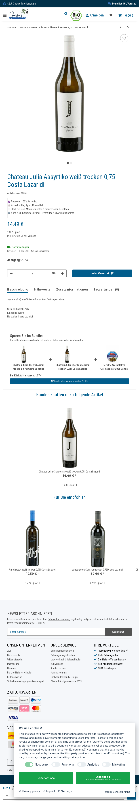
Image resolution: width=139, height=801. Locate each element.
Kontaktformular (59, 672)
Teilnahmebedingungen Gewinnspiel (25, 681)
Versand (32, 235)
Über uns (11, 668)
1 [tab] (68, 163)
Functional (68, 764)
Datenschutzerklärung (59, 619)
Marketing (118, 764)
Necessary (42, 764)
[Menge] (32, 273)
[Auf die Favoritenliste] (124, 38)
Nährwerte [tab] (42, 289)
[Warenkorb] (125, 16)
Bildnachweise (14, 677)
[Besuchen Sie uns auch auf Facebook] (11, 762)
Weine (21, 312)
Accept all (103, 778)
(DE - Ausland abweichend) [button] (38, 251)
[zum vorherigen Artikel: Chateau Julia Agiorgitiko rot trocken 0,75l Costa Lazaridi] (120, 27)
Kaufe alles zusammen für (70, 381)
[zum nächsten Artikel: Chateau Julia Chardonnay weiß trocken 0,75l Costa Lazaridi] (128, 27)
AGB (9, 650)
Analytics (93, 764)
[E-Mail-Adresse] (56, 632)
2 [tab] (71, 163)
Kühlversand (57, 663)
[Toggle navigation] (5, 14)
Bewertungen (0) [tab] (106, 289)
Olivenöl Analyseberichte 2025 (66, 681)
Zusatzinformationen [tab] (72, 289)
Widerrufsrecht (14, 659)
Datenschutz (13, 655)
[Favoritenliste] (111, 15)
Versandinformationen (62, 650)
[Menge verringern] (11, 273)
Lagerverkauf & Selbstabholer (66, 659)
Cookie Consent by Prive (117, 792)
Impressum (13, 663)
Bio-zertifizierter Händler (19, 672)
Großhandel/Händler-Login (64, 677)
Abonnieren (118, 631)
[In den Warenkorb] (102, 273)
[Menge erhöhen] (62, 273)
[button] (67, 14)
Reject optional (46, 778)
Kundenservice (58, 668)
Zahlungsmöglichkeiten (63, 655)
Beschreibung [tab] (17, 289)
